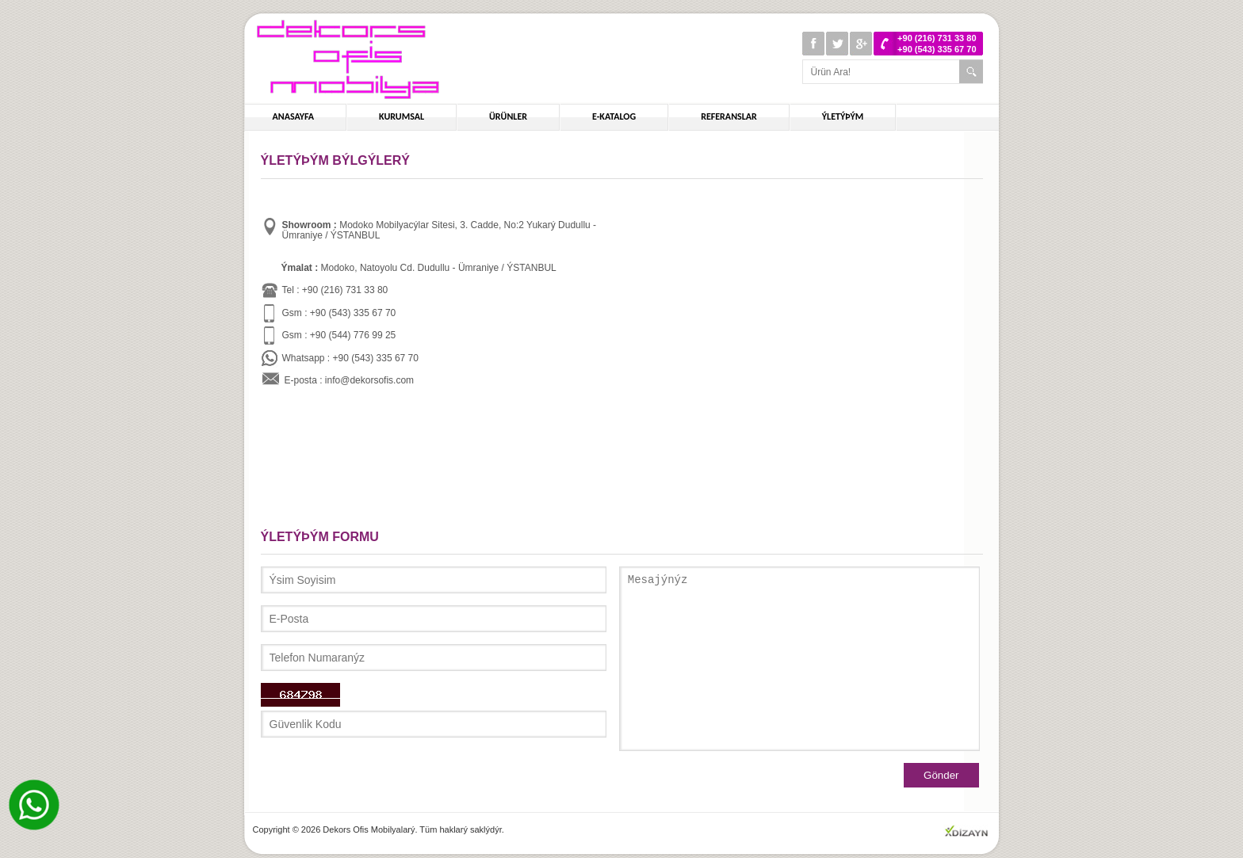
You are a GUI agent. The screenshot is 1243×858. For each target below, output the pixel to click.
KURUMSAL (401, 116)
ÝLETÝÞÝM (842, 116)
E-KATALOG (614, 116)
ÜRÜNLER (508, 116)
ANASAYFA (294, 116)
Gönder (941, 775)
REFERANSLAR (729, 116)
